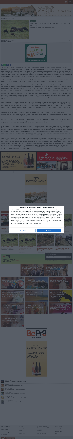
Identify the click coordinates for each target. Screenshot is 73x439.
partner (21, 209)
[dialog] (36, 219)
